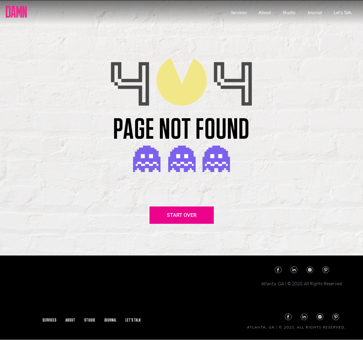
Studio (289, 12)
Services (239, 12)
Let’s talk (342, 12)
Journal (314, 12)
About (264, 12)
